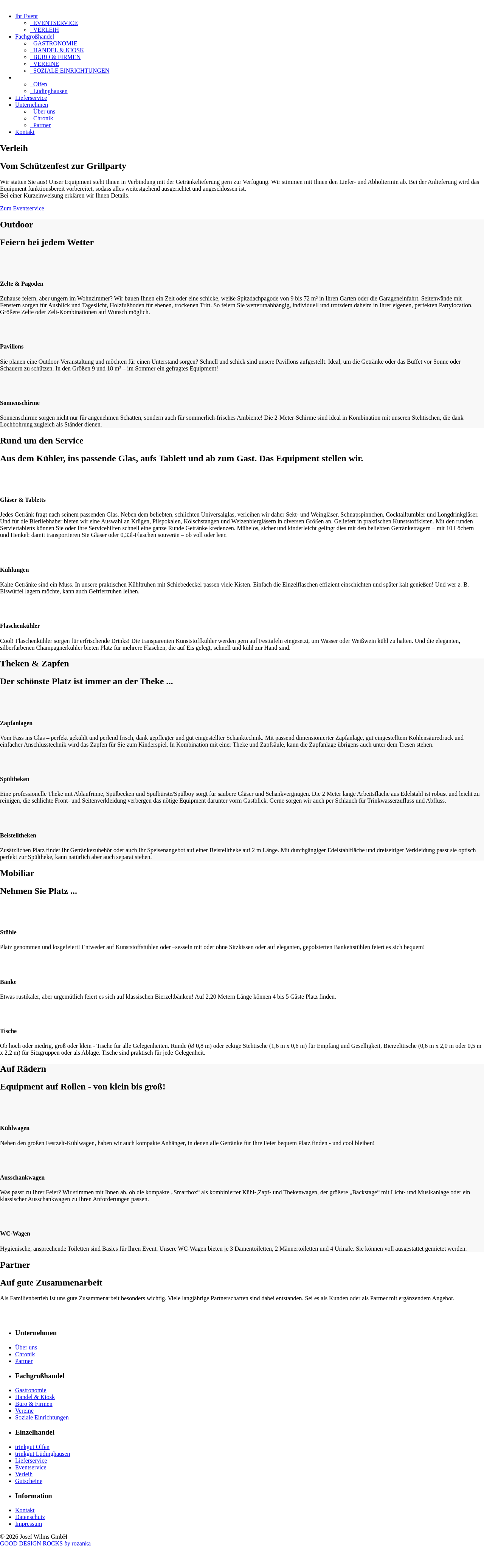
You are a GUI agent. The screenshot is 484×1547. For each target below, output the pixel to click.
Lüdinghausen (49, 91)
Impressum (28, 1524)
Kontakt (25, 132)
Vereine (24, 1410)
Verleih (24, 1474)
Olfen (38, 84)
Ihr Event (26, 16)
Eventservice (31, 1467)
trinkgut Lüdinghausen (42, 1454)
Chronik (41, 118)
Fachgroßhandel (34, 36)
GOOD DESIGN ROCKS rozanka (45, 1543)
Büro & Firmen (34, 1404)
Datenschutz (30, 1517)
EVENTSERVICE (54, 23)
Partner (40, 125)
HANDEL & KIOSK (57, 50)
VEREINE (44, 64)
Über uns (42, 111)
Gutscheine (28, 1481)
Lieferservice (31, 98)
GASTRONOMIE (53, 43)
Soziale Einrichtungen (42, 1417)
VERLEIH (44, 29)
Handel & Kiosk (35, 1397)
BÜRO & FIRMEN (55, 57)
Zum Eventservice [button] (22, 208)
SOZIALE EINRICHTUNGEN (69, 70)
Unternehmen (31, 104)
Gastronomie (31, 1390)
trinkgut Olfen (32, 1447)
